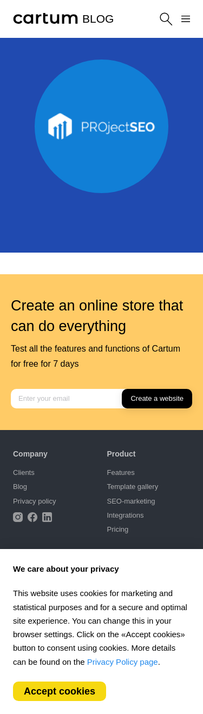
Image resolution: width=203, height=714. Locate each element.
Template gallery (133, 486)
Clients (24, 472)
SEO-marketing (131, 501)
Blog (20, 486)
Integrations (125, 515)
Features (121, 472)
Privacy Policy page (122, 661)
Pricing (118, 529)
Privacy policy (34, 501)
